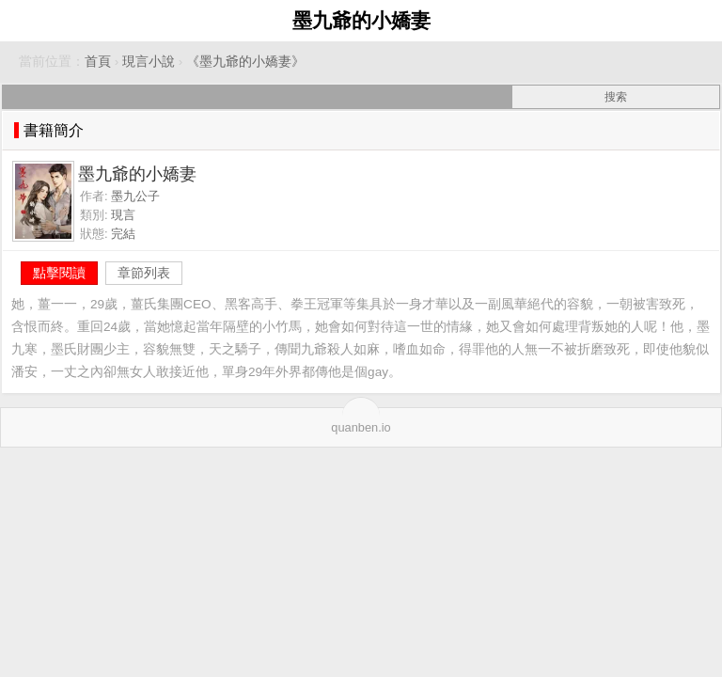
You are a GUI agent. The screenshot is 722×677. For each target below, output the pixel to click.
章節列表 (144, 272)
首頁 (98, 62)
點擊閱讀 (59, 272)
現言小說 (148, 62)
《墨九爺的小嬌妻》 (245, 62)
